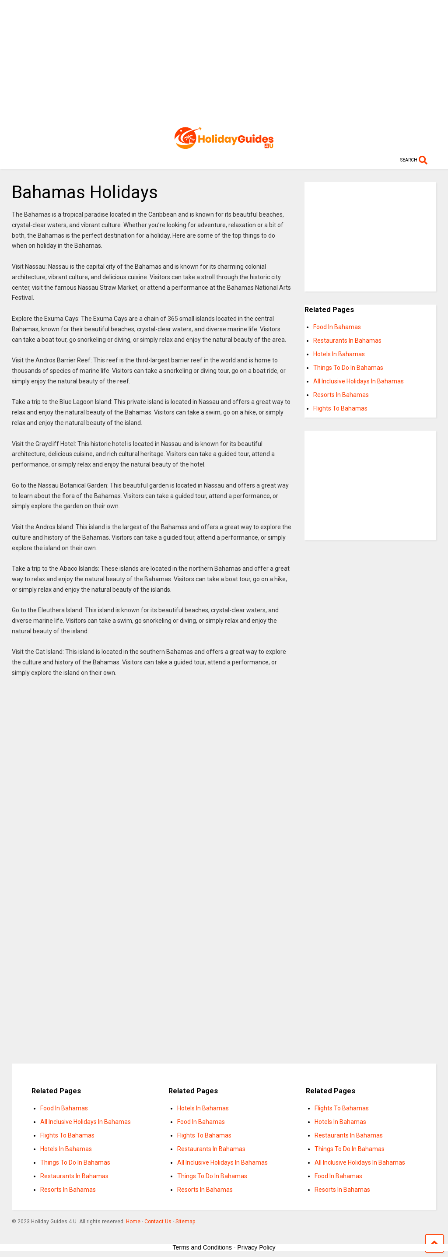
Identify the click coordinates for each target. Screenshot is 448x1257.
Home (133, 1221)
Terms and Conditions (202, 1247)
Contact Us (158, 1221)
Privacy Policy (256, 1247)
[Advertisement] (224, 61)
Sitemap (185, 1221)
